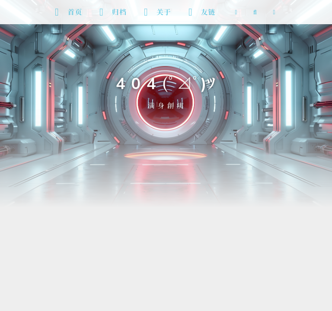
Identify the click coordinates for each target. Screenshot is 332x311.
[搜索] (255, 12)
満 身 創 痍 (166, 105)
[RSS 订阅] (236, 12)
